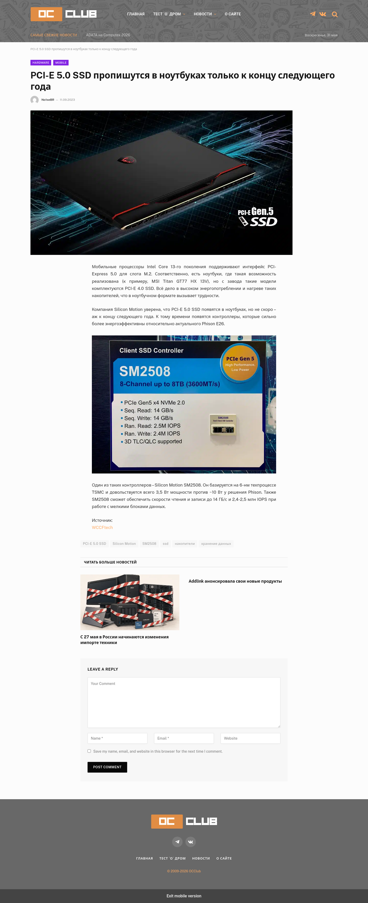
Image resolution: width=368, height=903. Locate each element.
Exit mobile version (184, 896)
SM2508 (149, 544)
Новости (203, 14)
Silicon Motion (124, 544)
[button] (334, 14)
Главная (136, 14)
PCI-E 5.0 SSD (94, 544)
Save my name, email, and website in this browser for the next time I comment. (157, 751)
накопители (185, 544)
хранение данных (216, 544)
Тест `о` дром (167, 14)
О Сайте (233, 14)
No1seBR (47, 99)
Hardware (41, 62)
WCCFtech (102, 527)
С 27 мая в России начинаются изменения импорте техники (124, 640)
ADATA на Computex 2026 (108, 35)
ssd (165, 544)
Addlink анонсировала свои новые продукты (235, 581)
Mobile (61, 62)
